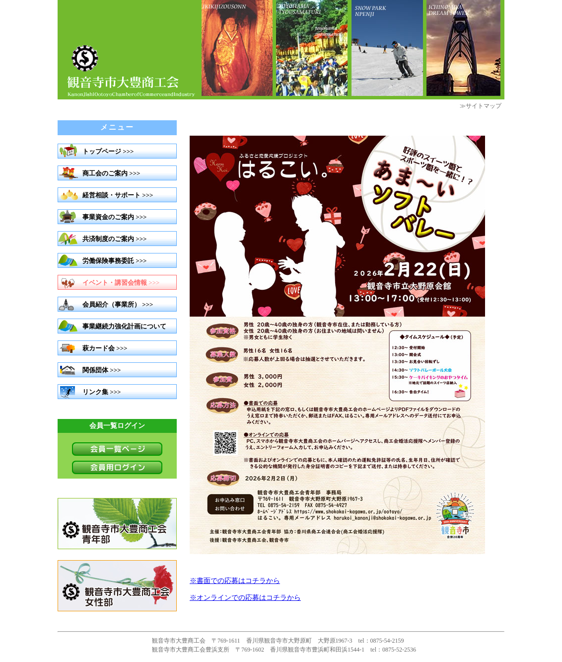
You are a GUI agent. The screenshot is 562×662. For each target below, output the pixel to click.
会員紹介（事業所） (111, 304)
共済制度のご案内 (108, 239)
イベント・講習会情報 (114, 282)
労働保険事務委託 (108, 260)
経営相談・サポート (111, 195)
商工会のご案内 (105, 173)
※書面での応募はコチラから (235, 580)
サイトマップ (483, 105)
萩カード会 (98, 348)
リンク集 (95, 392)
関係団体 (95, 370)
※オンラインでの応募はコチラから (245, 597)
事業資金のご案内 (108, 217)
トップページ (101, 151)
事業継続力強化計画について (124, 326)
